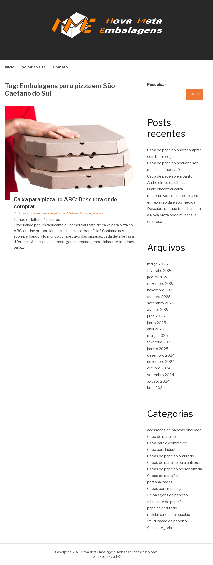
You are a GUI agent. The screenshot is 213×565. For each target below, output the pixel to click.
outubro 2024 (159, 368)
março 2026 (157, 264)
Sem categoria (159, 528)
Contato (60, 67)
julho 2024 (156, 388)
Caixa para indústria (163, 449)
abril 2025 (155, 329)
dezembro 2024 (161, 355)
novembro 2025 (161, 290)
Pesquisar (156, 84)
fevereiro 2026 (160, 270)
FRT (119, 556)
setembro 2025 (160, 303)
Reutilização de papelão (167, 521)
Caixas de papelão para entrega (173, 462)
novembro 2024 (161, 361)
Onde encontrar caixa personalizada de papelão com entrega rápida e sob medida (172, 196)
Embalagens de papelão (167, 495)
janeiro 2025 (157, 349)
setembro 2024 (160, 375)
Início (9, 67)
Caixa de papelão (91, 213)
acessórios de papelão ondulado (174, 430)
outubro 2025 (159, 297)
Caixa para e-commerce (167, 443)
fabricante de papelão (165, 502)
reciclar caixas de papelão (168, 514)
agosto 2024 (158, 381)
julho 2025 (156, 316)
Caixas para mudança (165, 488)
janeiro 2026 (157, 277)
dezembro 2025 (161, 283)
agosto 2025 (158, 309)
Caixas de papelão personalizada (174, 469)
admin (38, 213)
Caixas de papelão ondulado (170, 456)
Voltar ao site (34, 67)
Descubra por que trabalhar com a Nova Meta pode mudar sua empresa (174, 215)
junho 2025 (156, 323)
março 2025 (157, 335)
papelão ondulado (162, 508)
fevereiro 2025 (160, 342)
